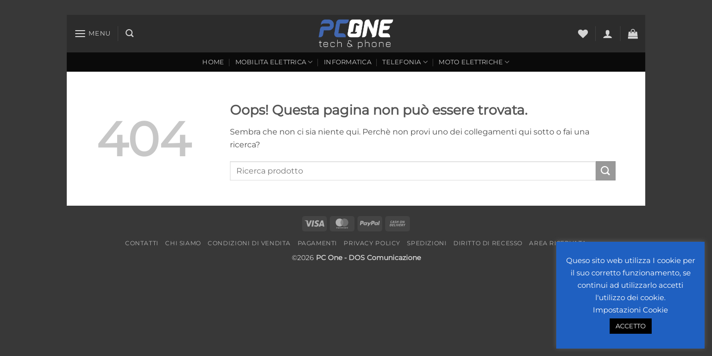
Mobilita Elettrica (274, 62)
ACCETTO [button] (631, 326)
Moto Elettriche (474, 62)
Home (213, 62)
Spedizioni (426, 243)
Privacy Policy (372, 243)
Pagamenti (318, 243)
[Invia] (606, 170)
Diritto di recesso (488, 243)
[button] (92, 33)
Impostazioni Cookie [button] (630, 309)
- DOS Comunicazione (382, 257)
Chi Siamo (183, 243)
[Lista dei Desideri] (583, 33)
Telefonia (405, 62)
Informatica (347, 62)
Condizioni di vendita (249, 243)
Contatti (142, 243)
